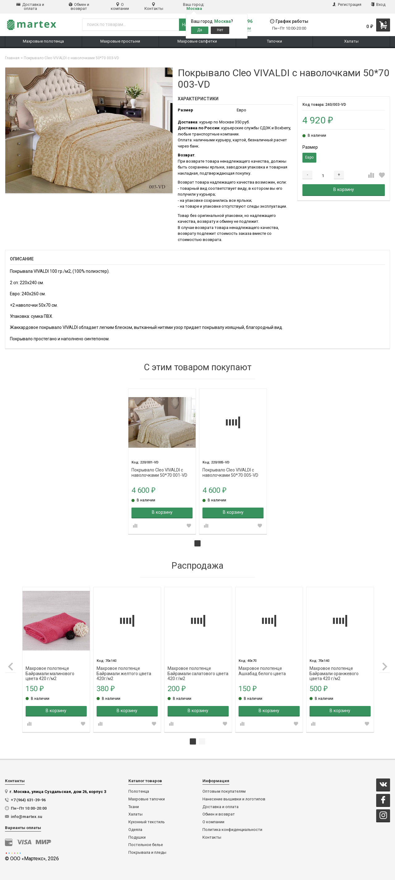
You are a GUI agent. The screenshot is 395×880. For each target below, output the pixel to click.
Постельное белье (145, 845)
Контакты (153, 6)
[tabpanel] (162, 461)
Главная (12, 58)
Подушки (137, 837)
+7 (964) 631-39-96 (28, 800)
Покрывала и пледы (147, 852)
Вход (378, 4)
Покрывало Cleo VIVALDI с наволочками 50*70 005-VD (230, 470)
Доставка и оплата (30, 6)
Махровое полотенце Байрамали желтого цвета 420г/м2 (124, 668)
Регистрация (347, 4)
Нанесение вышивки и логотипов (233, 799)
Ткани (133, 807)
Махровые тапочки (146, 799)
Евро (309, 157)
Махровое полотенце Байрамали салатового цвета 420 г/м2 (198, 668)
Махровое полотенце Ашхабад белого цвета (262, 668)
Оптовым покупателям (224, 791)
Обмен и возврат (79, 6)
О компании (120, 6)
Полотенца (138, 791)
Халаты (135, 814)
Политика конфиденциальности (232, 830)
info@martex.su (26, 816)
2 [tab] (202, 741)
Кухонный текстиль (146, 822)
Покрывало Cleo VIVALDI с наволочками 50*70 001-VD (159, 470)
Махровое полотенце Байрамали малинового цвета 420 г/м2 (50, 668)
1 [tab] (197, 543)
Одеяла (135, 830)
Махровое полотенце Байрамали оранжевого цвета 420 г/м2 (334, 668)
